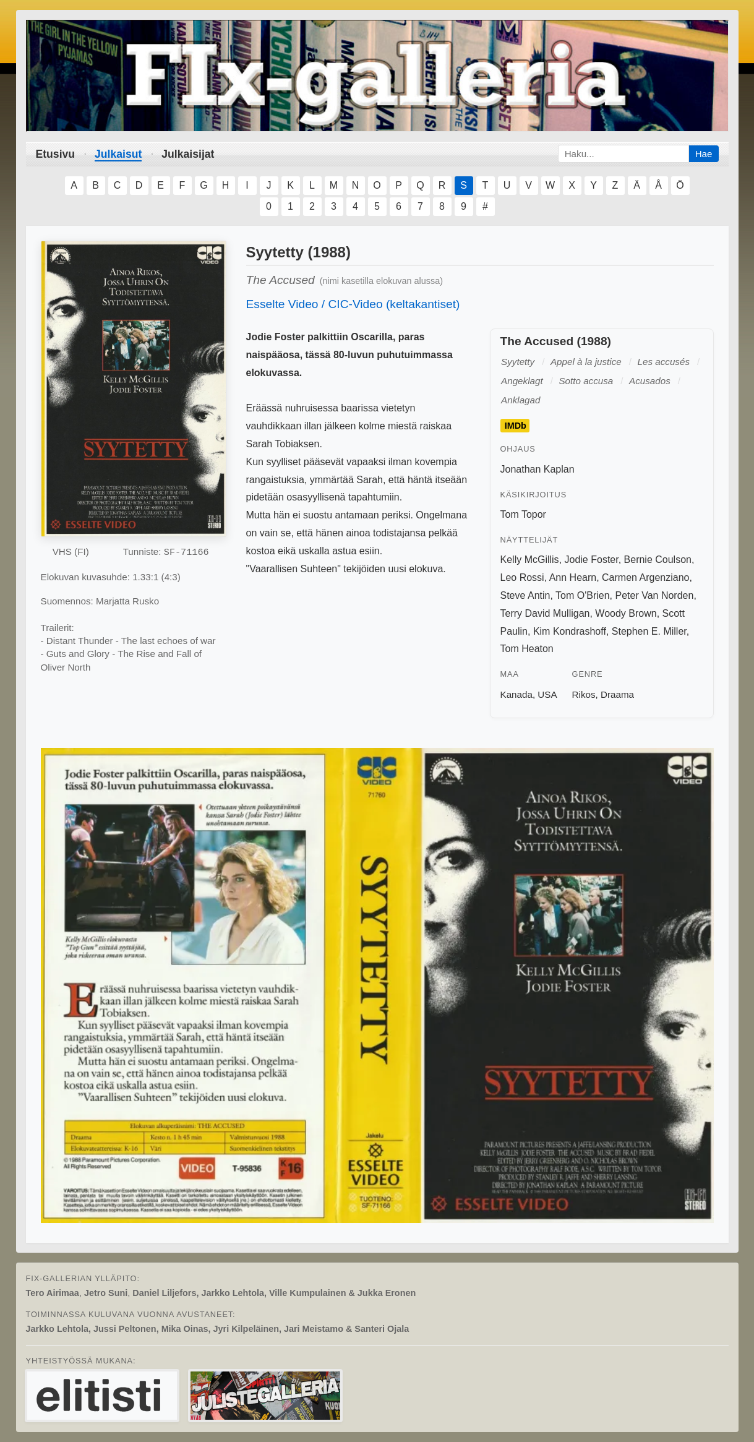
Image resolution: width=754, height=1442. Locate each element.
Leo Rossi (522, 577)
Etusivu (55, 154)
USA (547, 694)
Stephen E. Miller (649, 631)
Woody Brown (625, 613)
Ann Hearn (573, 577)
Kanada (516, 694)
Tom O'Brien (582, 595)
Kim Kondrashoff (569, 631)
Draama (617, 694)
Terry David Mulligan (545, 613)
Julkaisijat (187, 154)
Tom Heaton (527, 648)
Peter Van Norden (654, 595)
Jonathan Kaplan (537, 469)
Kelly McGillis (529, 559)
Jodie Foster (592, 559)
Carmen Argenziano (645, 577)
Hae (704, 153)
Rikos (584, 694)
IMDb (515, 426)
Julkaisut (118, 154)
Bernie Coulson (658, 559)
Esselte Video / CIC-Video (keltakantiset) (353, 304)
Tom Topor (523, 514)
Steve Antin (525, 595)
